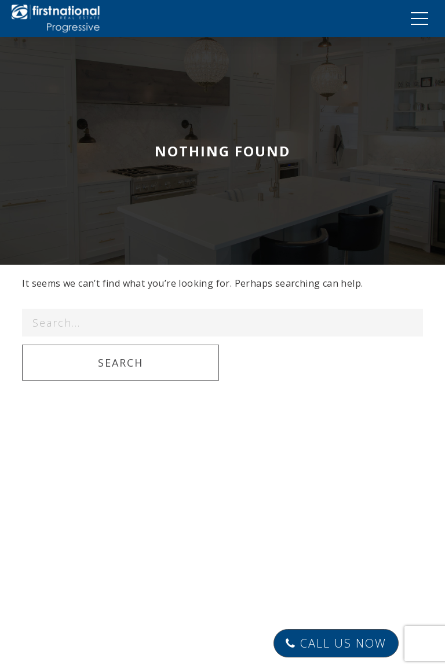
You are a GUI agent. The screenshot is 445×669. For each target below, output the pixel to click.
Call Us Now (336, 643)
